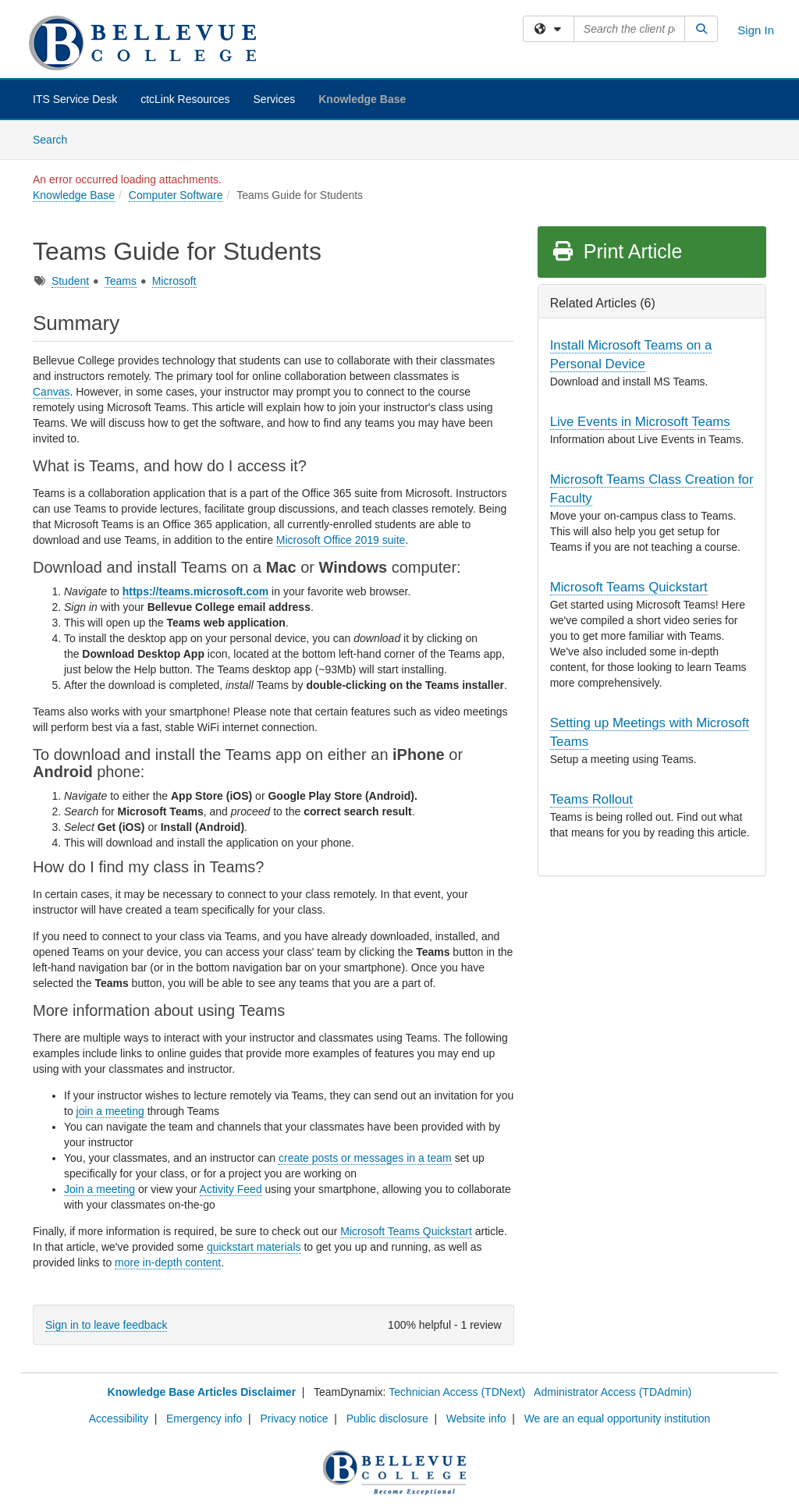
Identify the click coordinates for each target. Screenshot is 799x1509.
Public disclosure (387, 1418)
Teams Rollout (591, 799)
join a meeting (110, 1111)
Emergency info (204, 1418)
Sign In (755, 30)
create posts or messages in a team (365, 1158)
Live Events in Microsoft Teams (640, 421)
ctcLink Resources (184, 99)
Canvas (51, 391)
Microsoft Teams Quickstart (406, 1231)
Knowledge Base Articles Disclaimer (202, 1392)
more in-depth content (168, 1262)
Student (70, 281)
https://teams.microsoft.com (195, 591)
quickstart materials (254, 1247)
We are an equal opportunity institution (617, 1418)
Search (56, 138)
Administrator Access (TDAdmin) (612, 1392)
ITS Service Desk (75, 99)
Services (275, 99)
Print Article (617, 251)
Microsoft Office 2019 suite (340, 540)
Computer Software (176, 195)
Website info (476, 1418)
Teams (121, 281)
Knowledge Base (362, 99)
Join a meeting (99, 1189)
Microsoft (174, 281)
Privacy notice (294, 1418)
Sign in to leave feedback (106, 1325)
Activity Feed (231, 1189)
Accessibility (118, 1418)
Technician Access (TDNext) (457, 1392)
